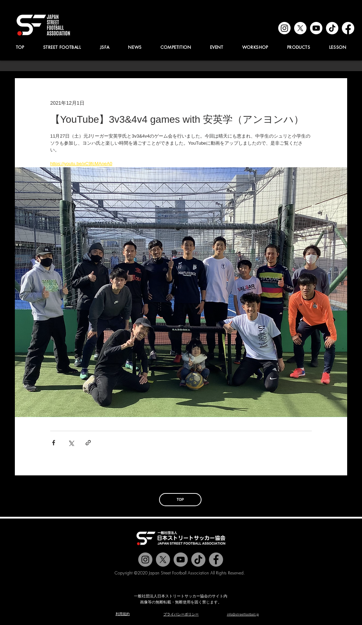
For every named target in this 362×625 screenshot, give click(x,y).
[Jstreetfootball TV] (181, 559)
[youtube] (316, 28)
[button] (104, 47)
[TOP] (180, 499)
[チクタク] (198, 559)
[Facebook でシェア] (53, 442)
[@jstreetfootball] (145, 559)
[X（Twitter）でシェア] (71, 442)
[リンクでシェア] (88, 442)
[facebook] (348, 28)
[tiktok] (332, 28)
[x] (300, 28)
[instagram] (284, 28)
